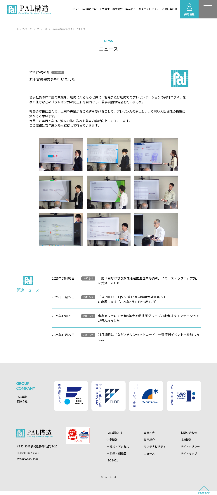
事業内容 (117, 9)
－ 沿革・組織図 (116, 453)
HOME (75, 9)
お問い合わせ (169, 9)
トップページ (24, 29)
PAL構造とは (89, 9)
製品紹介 (131, 9)
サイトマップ (188, 453)
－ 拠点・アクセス (118, 446)
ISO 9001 (112, 460)
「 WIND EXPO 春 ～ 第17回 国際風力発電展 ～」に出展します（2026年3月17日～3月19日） (132, 299)
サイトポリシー (190, 446)
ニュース (42, 29)
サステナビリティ (149, 9)
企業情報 (104, 9)
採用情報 (186, 440)
